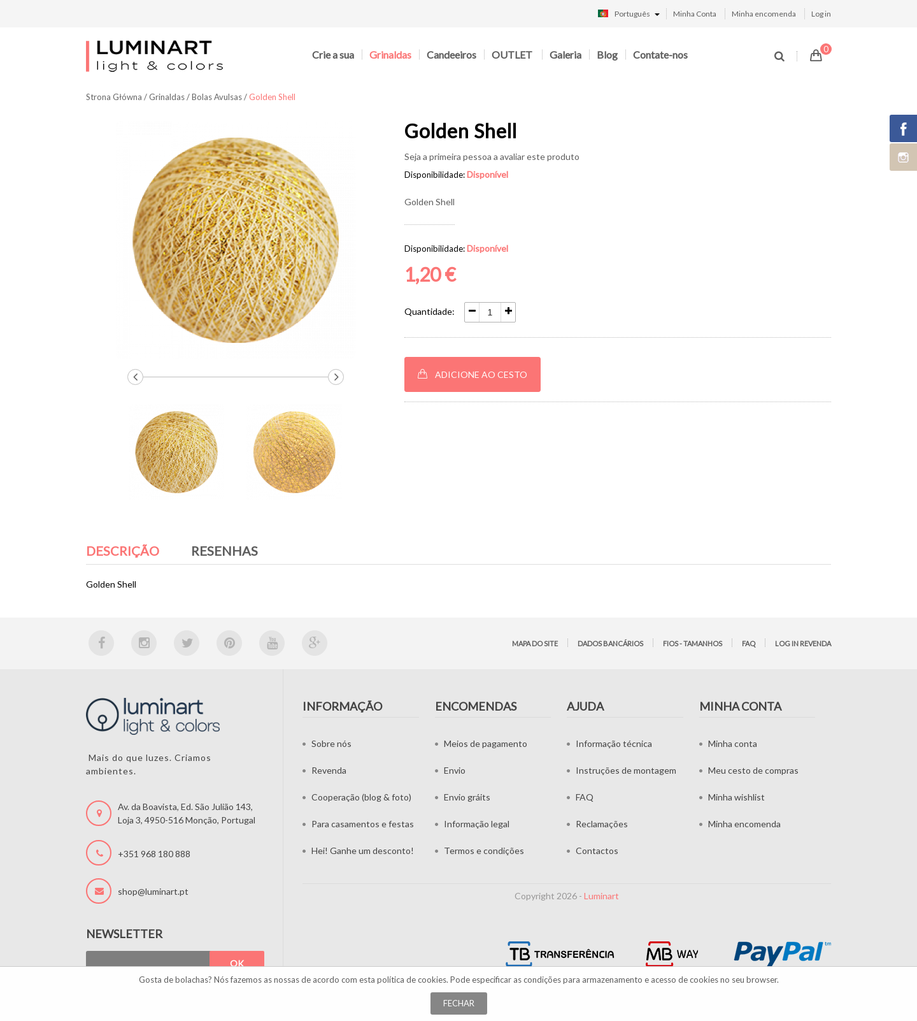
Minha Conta (694, 13)
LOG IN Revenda (803, 643)
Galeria (565, 54)
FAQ (748, 643)
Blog (607, 54)
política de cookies (411, 979)
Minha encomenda (764, 13)
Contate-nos (660, 54)
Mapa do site (535, 643)
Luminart (601, 895)
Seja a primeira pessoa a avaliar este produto (491, 156)
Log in (821, 13)
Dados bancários (610, 643)
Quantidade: (429, 311)
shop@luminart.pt (153, 891)
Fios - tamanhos (692, 643)
